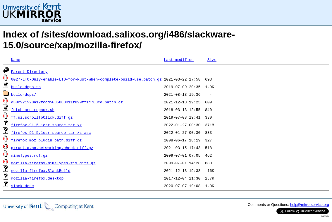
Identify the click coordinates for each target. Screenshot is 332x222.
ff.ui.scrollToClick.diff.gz (42, 117)
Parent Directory (29, 71)
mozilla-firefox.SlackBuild (40, 170)
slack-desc (22, 185)
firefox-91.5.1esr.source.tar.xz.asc (51, 132)
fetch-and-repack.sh (32, 109)
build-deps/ (23, 94)
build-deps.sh (26, 86)
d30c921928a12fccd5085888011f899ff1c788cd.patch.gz (67, 102)
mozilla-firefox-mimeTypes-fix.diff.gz (53, 162)
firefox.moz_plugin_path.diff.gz (46, 140)
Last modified (178, 59)
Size (211, 59)
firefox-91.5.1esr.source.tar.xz (46, 124)
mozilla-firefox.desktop (37, 178)
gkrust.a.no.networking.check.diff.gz (52, 147)
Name (15, 59)
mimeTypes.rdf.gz (29, 155)
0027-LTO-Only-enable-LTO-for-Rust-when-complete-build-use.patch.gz (86, 79)
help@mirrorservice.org (309, 204)
